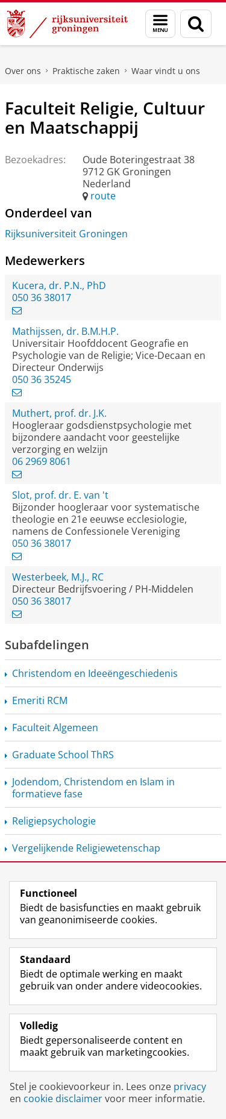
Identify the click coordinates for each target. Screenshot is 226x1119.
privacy (190, 1086)
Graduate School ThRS (63, 755)
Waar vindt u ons (165, 70)
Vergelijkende (86, 848)
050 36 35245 (41, 379)
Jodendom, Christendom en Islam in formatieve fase (93, 788)
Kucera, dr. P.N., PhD (59, 285)
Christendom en (95, 673)
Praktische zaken (86, 70)
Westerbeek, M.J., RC (58, 577)
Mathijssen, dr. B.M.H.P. (65, 331)
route (103, 195)
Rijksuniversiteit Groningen (66, 233)
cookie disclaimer (63, 1098)
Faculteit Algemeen (55, 728)
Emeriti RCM (39, 700)
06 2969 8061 (41, 461)
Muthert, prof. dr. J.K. (59, 413)
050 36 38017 (41, 297)
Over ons (23, 70)
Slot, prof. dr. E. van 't (60, 495)
